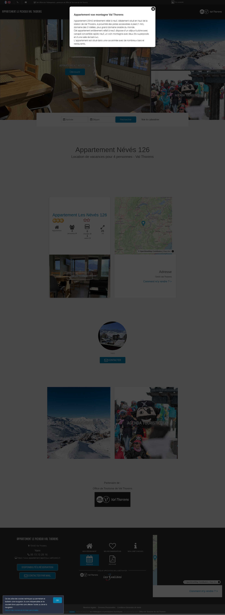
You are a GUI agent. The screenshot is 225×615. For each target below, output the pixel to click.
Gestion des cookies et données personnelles (21, 610)
